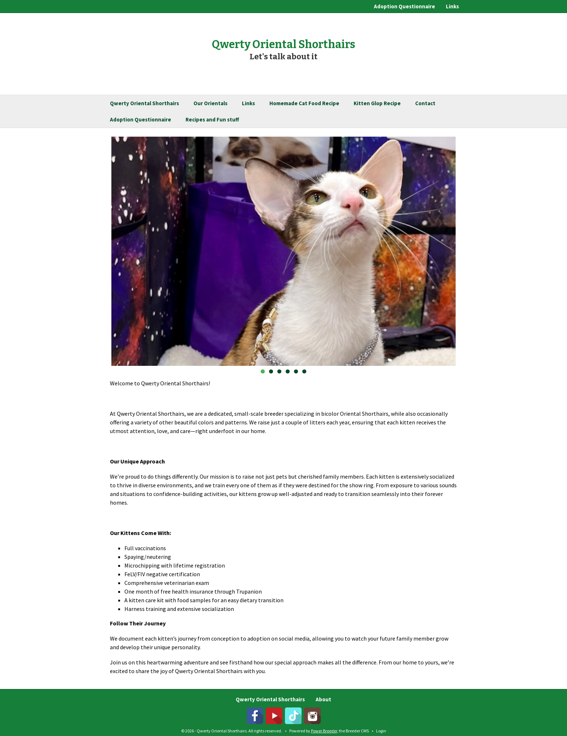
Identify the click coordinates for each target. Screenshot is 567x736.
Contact (425, 103)
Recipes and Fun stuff (212, 119)
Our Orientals (210, 103)
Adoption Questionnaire (404, 6)
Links (452, 6)
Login (381, 730)
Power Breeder (324, 730)
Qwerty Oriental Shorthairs (144, 103)
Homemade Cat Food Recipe (304, 103)
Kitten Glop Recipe (377, 103)
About (323, 699)
